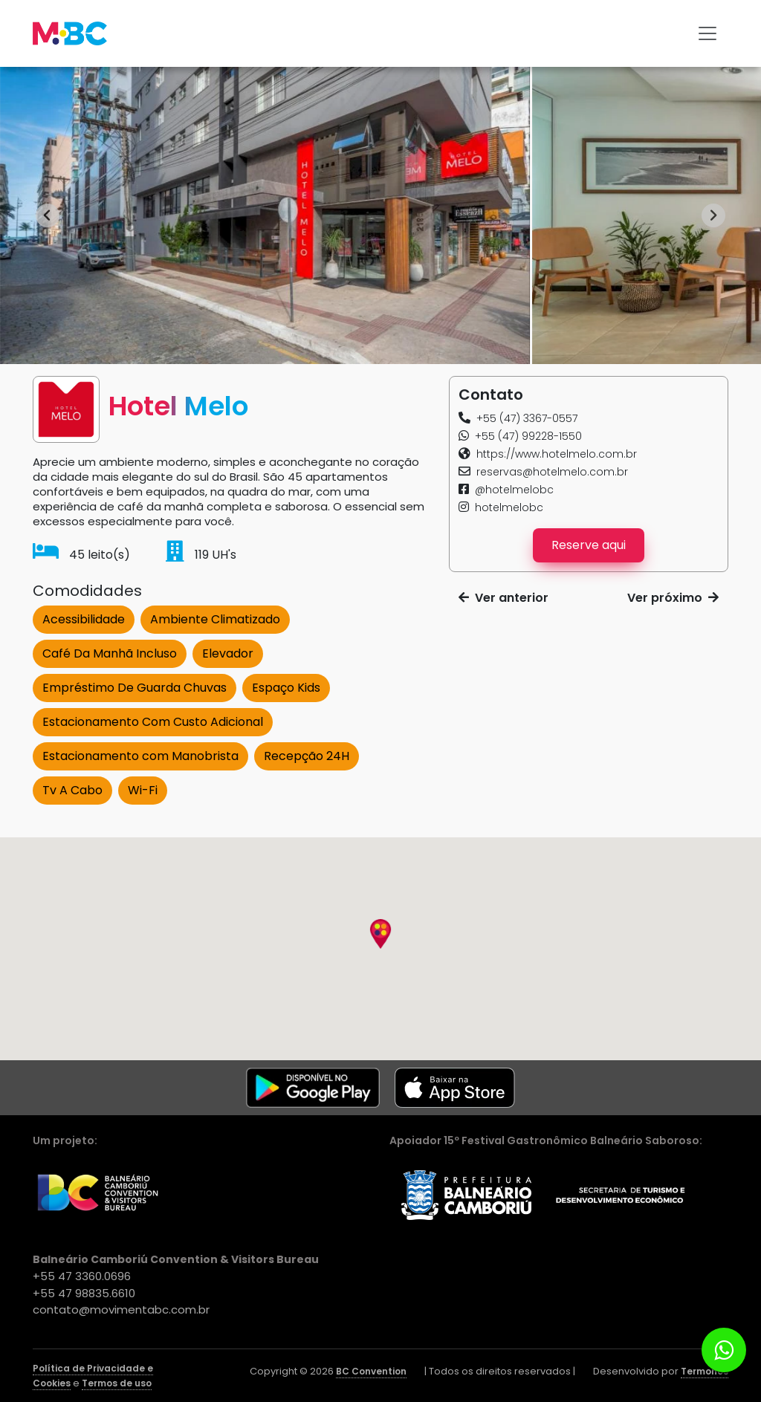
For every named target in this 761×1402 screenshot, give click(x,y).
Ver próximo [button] (673, 597)
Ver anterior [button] (503, 597)
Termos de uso (117, 1383)
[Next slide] (713, 215)
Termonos (704, 1371)
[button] (518, 418)
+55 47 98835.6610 (84, 1293)
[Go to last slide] (47, 215)
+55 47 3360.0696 (82, 1276)
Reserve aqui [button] (588, 545)
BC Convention (371, 1371)
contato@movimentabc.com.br (121, 1309)
